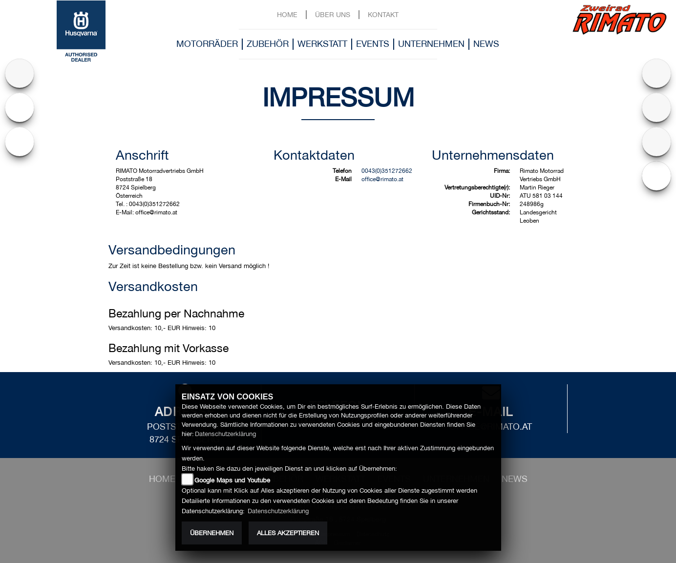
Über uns (332, 14)
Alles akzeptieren (288, 533)
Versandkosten (153, 286)
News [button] (486, 44)
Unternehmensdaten (493, 155)
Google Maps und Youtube (232, 480)
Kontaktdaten (314, 155)
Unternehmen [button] (431, 44)
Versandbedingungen (171, 249)
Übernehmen (211, 533)
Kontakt (383, 14)
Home (287, 14)
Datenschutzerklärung (225, 434)
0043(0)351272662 (386, 170)
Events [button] (372, 44)
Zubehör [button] (268, 44)
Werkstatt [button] (322, 44)
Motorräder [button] (207, 44)
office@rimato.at (382, 179)
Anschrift (142, 155)
